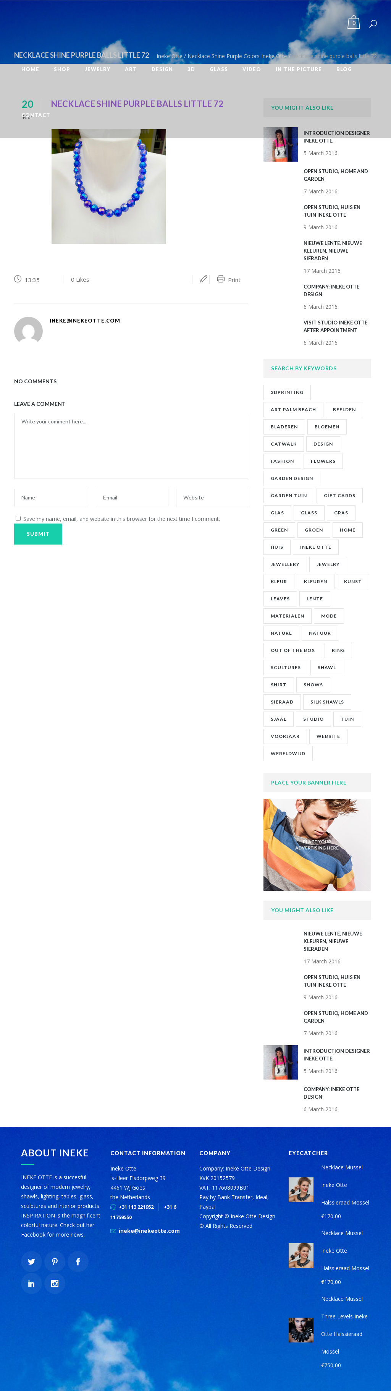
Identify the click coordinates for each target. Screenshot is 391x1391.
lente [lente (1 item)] (315, 598)
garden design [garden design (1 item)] (292, 478)
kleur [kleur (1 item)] (279, 581)
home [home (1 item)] (347, 530)
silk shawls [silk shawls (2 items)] (327, 702)
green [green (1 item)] (279, 530)
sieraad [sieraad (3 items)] (282, 702)
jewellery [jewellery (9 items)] (285, 564)
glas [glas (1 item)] (277, 513)
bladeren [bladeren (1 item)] (284, 427)
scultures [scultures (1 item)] (286, 667)
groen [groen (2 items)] (314, 530)
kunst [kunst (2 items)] (353, 581)
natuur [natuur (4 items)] (320, 633)
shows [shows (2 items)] (313, 684)
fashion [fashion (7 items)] (282, 461)
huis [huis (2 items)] (277, 547)
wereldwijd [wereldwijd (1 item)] (288, 753)
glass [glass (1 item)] (309, 513)
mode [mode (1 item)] (329, 616)
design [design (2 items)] (323, 444)
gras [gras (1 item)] (341, 513)
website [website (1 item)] (328, 736)
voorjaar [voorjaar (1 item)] (285, 736)
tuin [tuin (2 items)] (347, 719)
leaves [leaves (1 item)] (280, 598)
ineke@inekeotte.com (149, 1230)
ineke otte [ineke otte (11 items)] (315, 547)
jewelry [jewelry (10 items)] (328, 564)
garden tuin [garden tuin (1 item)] (289, 495)
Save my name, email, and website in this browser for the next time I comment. (121, 518)
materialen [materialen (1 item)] (287, 616)
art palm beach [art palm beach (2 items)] (293, 409)
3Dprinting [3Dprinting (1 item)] (287, 392)
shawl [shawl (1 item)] (327, 667)
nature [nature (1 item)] (281, 633)
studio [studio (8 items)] (313, 719)
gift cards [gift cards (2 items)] (339, 495)
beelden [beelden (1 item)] (344, 409)
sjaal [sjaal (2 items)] (278, 719)
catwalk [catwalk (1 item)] (284, 444)
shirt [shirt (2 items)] (279, 684)
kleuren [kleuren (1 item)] (315, 581)
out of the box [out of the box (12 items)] (293, 650)
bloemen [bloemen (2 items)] (327, 427)
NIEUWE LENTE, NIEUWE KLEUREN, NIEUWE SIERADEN (333, 250)
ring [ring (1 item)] (338, 650)
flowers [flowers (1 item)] (323, 461)
